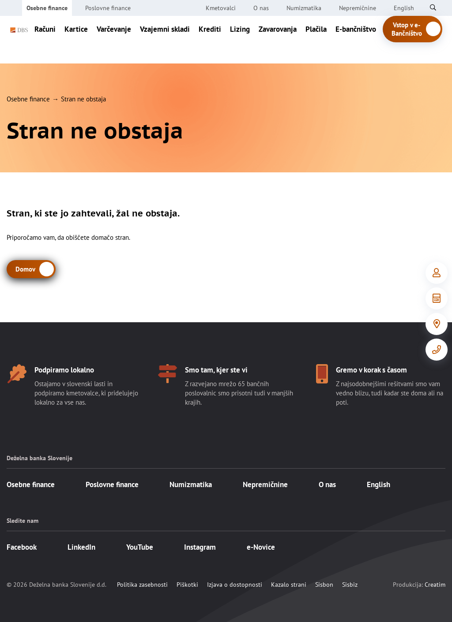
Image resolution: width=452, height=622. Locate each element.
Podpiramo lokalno (64, 370)
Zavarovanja (278, 40)
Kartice (76, 40)
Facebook (22, 547)
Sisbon (324, 584)
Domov (25, 269)
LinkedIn (81, 547)
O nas (261, 8)
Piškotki (187, 584)
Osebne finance (47, 8)
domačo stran (110, 237)
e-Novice (261, 547)
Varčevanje (114, 40)
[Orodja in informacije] (437, 298)
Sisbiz (350, 584)
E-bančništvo (355, 40)
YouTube (139, 547)
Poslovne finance (108, 8)
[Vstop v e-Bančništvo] (437, 273)
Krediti (210, 40)
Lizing (240, 40)
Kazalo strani (288, 584)
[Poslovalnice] (437, 324)
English (378, 484)
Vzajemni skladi (165, 40)
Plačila (316, 40)
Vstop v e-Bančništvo (417, 39)
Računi (45, 40)
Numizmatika (303, 8)
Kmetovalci (221, 8)
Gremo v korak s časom (371, 370)
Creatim (435, 584)
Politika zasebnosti (142, 584)
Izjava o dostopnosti (234, 584)
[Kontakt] (437, 350)
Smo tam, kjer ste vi (216, 370)
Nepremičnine (357, 8)
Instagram (200, 547)
